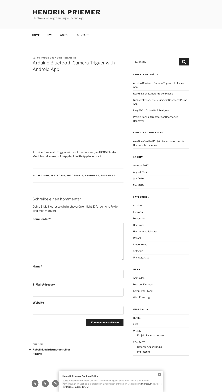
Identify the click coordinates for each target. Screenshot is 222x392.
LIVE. (50, 35)
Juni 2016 (138, 178)
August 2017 (140, 172)
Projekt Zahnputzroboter (151, 335)
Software (108, 175)
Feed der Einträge (142, 284)
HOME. (36, 35)
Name (37, 266)
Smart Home (140, 244)
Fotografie (75, 175)
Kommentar (42, 219)
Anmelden (138, 277)
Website (38, 302)
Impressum (143, 351)
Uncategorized (141, 257)
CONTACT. (84, 35)
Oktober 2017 (140, 165)
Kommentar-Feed (142, 290)
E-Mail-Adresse (44, 284)
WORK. (65, 35)
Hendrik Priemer (67, 12)
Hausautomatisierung (145, 231)
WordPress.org (141, 297)
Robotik (137, 237)
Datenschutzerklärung (149, 346)
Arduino (43, 175)
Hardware (92, 175)
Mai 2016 (138, 185)
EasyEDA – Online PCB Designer (151, 110)
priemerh (69, 58)
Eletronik (58, 175)
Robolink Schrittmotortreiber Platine (153, 93)
